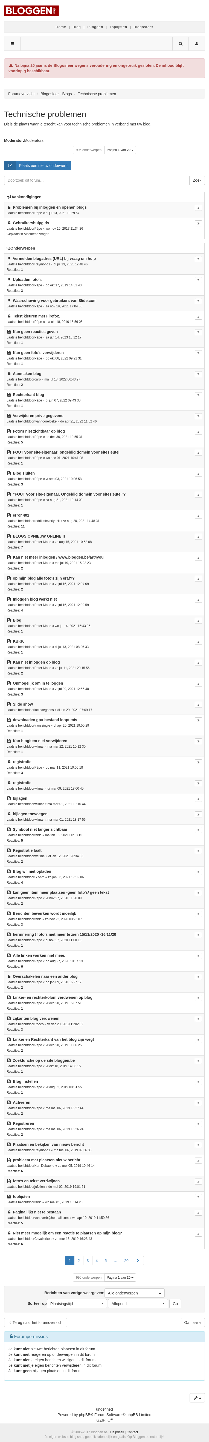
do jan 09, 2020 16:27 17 (64, 982)
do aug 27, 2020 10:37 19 (64, 961)
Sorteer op (67, 1303)
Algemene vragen (36, 234)
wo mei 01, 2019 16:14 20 (64, 1202)
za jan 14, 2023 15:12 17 (64, 337)
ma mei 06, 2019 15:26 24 (64, 1129)
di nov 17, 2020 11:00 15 (64, 940)
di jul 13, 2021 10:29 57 (63, 213)
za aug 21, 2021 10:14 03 (64, 500)
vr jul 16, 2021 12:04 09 (72, 584)
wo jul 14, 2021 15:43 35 (73, 626)
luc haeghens (44, 710)
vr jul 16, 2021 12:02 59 (72, 605)
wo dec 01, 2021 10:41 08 (64, 458)
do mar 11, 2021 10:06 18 (64, 767)
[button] (138, 1260)
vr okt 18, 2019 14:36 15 (63, 1066)
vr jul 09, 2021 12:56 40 (72, 689)
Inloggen (95, 27)
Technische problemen (45, 114)
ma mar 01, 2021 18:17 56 (66, 820)
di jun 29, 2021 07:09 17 (74, 710)
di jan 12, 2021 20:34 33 (65, 856)
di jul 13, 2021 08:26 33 (72, 647)
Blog (77, 27)
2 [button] (79, 1260)
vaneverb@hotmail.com (51, 1218)
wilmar (39, 746)
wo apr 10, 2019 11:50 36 (90, 1218)
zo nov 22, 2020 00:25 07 (63, 919)
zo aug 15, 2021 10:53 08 (73, 542)
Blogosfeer (143, 27)
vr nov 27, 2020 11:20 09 (64, 898)
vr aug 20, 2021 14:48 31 (81, 521)
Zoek (197, 180)
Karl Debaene (44, 1166)
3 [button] (88, 1260)
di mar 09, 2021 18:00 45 (65, 788)
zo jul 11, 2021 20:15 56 (72, 668)
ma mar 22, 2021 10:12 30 (66, 746)
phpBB (84, 1415)
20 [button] (126, 1260)
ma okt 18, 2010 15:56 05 (64, 322)
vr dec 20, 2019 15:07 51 (64, 1003)
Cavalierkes (42, 1239)
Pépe (38, 213)
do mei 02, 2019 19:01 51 (66, 1187)
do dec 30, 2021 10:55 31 (64, 437)
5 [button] (105, 1260)
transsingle (42, 725)
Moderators (33, 140)
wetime (39, 856)
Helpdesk (117, 1432)
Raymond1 (42, 264)
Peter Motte (42, 542)
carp (37, 379)
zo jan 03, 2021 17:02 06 (66, 877)
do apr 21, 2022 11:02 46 (78, 421)
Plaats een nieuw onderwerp (36, 165)
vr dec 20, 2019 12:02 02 (65, 1024)
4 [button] (97, 1260)
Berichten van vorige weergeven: (104, 1293)
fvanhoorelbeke (45, 421)
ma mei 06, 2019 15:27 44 (64, 1108)
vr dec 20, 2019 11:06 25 (64, 1045)
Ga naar (192, 1322)
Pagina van (120, 150)
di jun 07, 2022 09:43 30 (63, 400)
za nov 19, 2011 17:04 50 (64, 306)
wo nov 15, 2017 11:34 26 (64, 228)
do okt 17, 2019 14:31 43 (64, 285)
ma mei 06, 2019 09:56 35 (73, 1150)
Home (61, 27)
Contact (132, 1432)
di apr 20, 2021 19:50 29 (71, 725)
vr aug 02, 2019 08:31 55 (64, 1087)
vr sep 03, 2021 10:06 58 (64, 479)
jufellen (39, 1187)
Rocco (39, 1024)
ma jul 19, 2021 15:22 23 (73, 563)
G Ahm (39, 877)
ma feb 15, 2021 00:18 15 (63, 835)
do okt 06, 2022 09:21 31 (64, 358)
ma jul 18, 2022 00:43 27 (62, 379)
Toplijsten (118, 27)
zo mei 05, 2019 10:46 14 (76, 1166)
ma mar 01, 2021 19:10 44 (66, 804)
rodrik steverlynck (47, 521)
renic (38, 835)
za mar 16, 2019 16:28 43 (73, 1239)
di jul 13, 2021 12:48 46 (71, 264)
